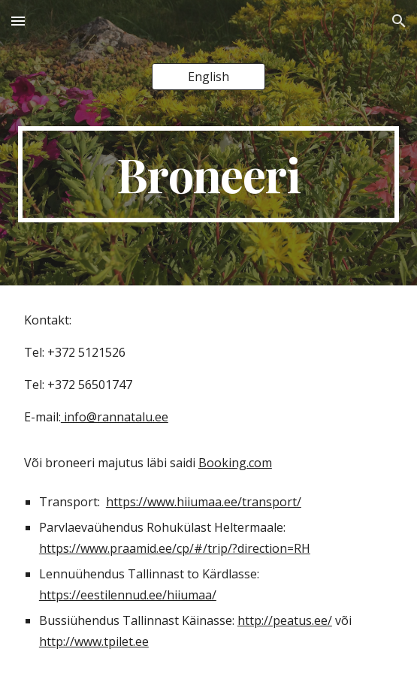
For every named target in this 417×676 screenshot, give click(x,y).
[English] (208, 76)
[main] (208, 174)
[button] (18, 20)
